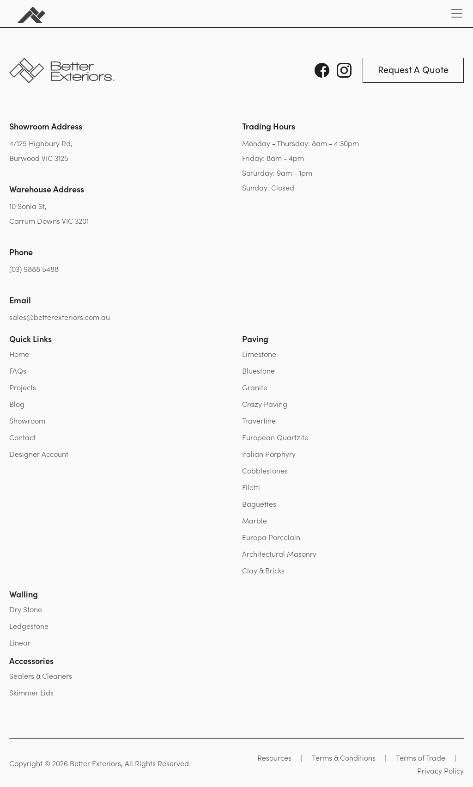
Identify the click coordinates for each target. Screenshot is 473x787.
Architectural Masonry (279, 553)
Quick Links (30, 338)
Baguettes (259, 503)
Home (19, 354)
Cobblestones (265, 470)
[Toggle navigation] (457, 13)
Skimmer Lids (31, 692)
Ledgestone (29, 626)
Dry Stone (25, 609)
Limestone (259, 354)
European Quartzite (275, 437)
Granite (254, 387)
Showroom (27, 420)
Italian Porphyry (269, 454)
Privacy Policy (440, 770)
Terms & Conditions (344, 757)
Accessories (31, 660)
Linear (19, 642)
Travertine (259, 420)
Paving (255, 338)
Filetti (251, 487)
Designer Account (38, 454)
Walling (23, 594)
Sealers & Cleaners (40, 675)
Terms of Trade (420, 757)
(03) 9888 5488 (34, 269)
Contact (22, 437)
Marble (254, 520)
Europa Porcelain (271, 537)
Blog (16, 404)
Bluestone (258, 370)
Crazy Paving (264, 404)
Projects (22, 387)
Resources (274, 757)
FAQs (17, 370)
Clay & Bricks (263, 570)
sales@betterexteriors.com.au (59, 317)
